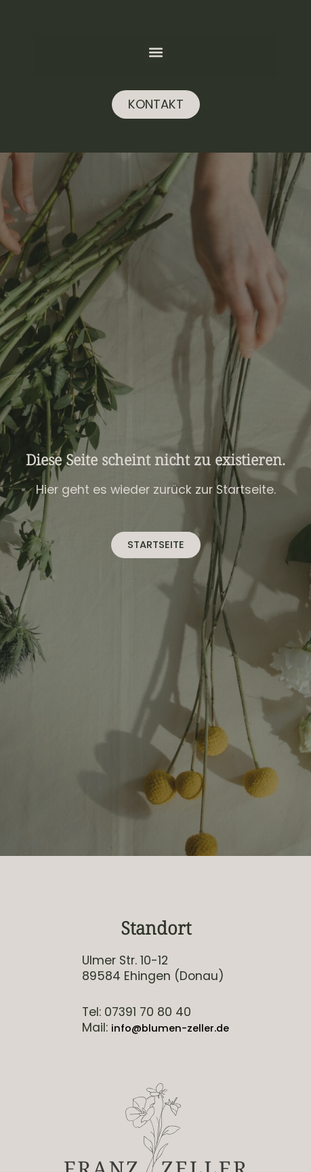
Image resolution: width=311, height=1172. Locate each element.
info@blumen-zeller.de (170, 1028)
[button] (155, 52)
